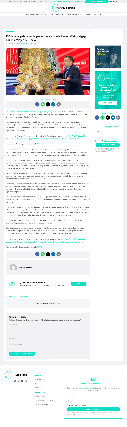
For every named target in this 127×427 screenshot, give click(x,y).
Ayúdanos (39, 383)
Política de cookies (43, 404)
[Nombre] (48, 338)
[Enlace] (63, 8)
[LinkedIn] (116, 1)
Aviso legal (39, 396)
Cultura (35, 43)
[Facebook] (111, 1)
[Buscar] (100, 14)
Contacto (39, 387)
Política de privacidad (44, 400)
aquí (109, 150)
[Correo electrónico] (48, 344)
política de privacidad (110, 141)
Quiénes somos (41, 379)
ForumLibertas (23, 43)
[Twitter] (114, 1)
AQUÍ (39, 144)
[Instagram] (119, 1)
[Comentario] (48, 328)
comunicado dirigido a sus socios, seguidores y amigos (32, 112)
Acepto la (106, 141)
